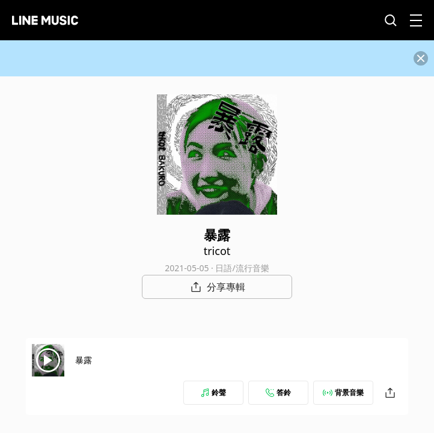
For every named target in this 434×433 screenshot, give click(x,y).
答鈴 (278, 392)
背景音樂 (343, 392)
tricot (217, 251)
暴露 (83, 360)
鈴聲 (213, 392)
